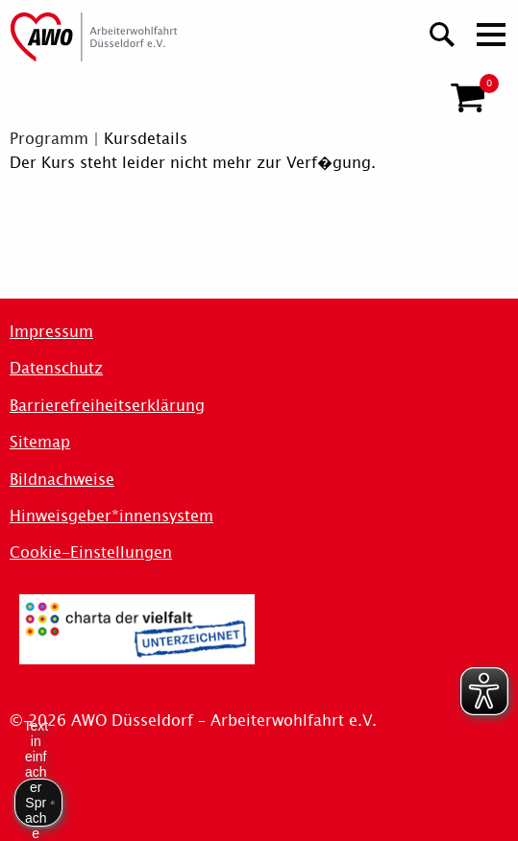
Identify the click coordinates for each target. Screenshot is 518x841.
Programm (49, 139)
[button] (467, 98)
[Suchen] (442, 32)
